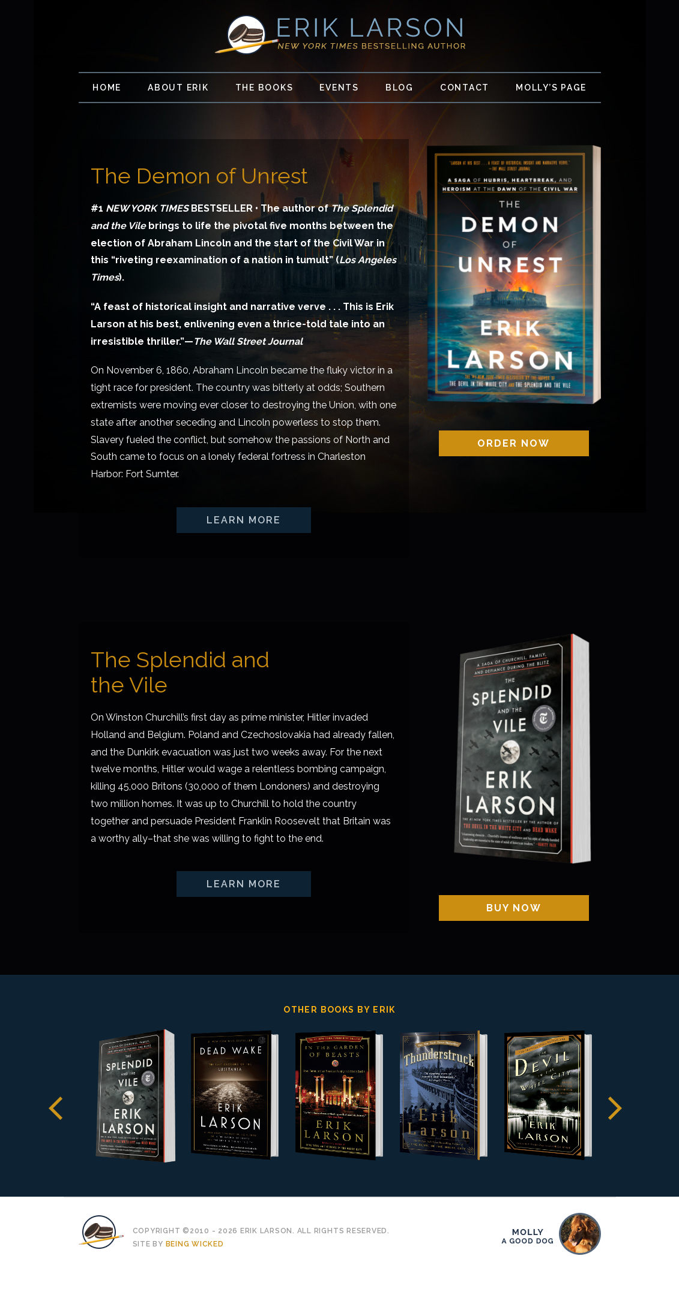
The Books (264, 87)
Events (339, 87)
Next (615, 1108)
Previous (55, 1108)
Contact (464, 87)
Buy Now (514, 908)
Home (106, 87)
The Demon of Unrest (199, 175)
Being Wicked (195, 1244)
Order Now (513, 443)
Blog (399, 87)
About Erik (178, 87)
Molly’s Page (551, 87)
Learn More (244, 520)
